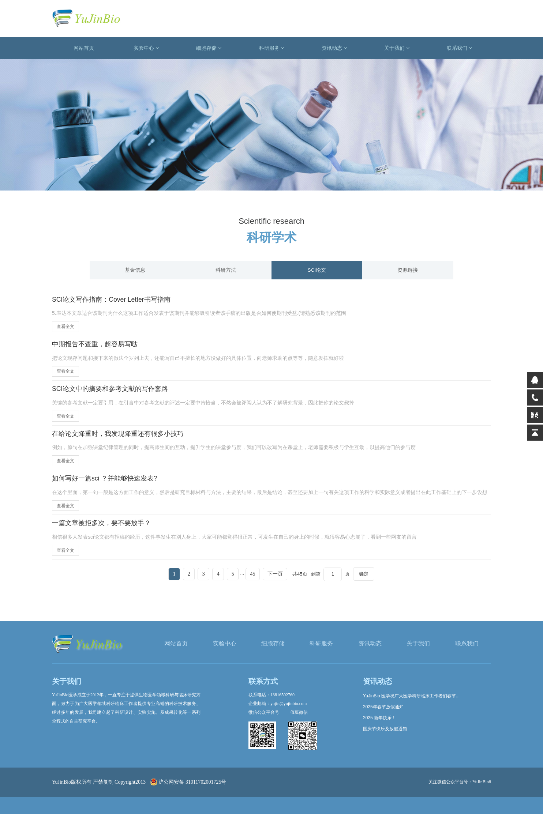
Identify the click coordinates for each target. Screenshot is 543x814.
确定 (376, 581)
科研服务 (271, 48)
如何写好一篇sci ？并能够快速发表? (110, 484)
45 (258, 581)
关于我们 (396, 48)
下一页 (283, 581)
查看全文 (65, 328)
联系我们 (459, 48)
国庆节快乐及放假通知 (385, 728)
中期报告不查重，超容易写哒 (99, 346)
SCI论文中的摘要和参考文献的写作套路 (116, 392)
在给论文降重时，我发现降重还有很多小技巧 (125, 438)
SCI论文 (317, 270)
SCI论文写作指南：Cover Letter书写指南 (118, 300)
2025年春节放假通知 (383, 706)
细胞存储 (208, 48)
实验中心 (146, 48)
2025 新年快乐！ (379, 717)
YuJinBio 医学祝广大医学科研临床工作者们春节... (411, 695)
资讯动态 (334, 48)
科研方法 (226, 270)
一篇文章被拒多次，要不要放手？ (107, 530)
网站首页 (84, 48)
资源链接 (408, 270)
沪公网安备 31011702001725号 (188, 782)
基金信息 (135, 270)
